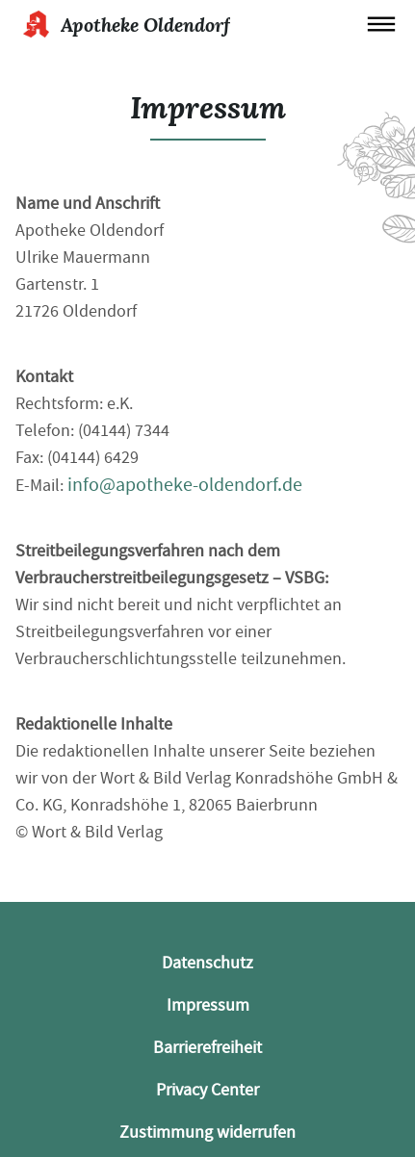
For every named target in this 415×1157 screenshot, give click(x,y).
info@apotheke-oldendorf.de (184, 485)
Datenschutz (207, 963)
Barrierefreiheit (207, 1048)
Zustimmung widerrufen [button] (207, 1132)
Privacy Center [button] (207, 1090)
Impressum (208, 1005)
